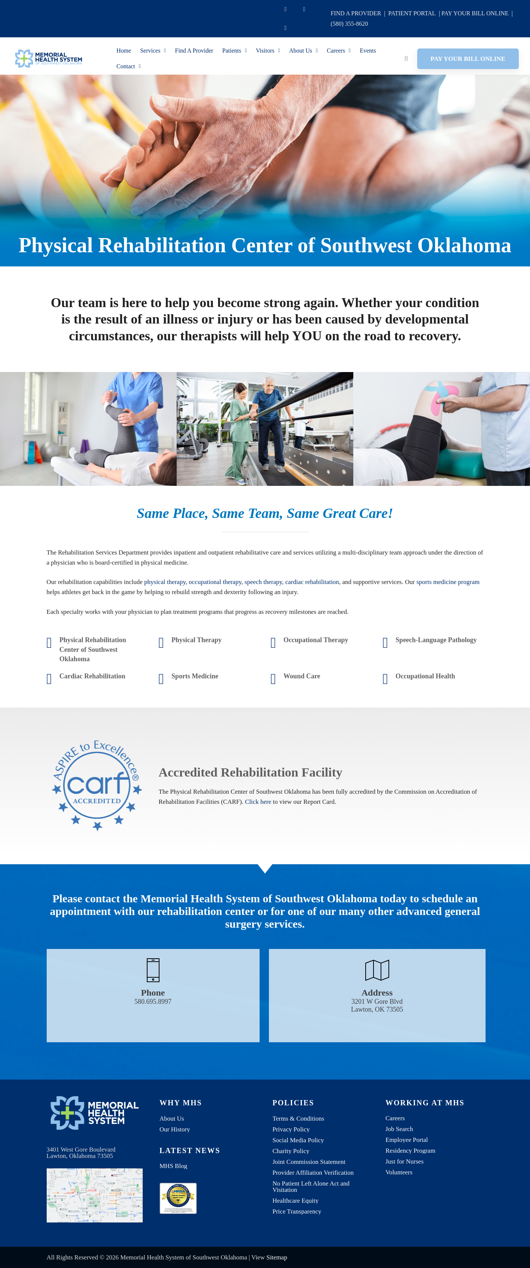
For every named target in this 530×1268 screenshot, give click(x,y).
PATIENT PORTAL (412, 13)
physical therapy (165, 618)
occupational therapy (215, 618)
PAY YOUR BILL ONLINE (475, 13)
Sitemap (276, 1257)
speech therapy (263, 618)
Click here (258, 838)
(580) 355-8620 (349, 24)
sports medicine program (448, 618)
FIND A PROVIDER (356, 13)
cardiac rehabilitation (312, 618)
